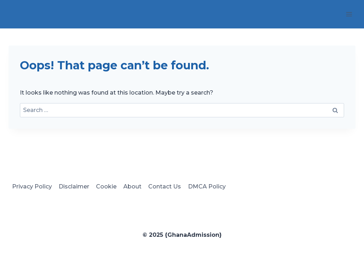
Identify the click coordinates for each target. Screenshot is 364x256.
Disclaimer (74, 186)
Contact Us (164, 186)
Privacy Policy (32, 186)
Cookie (106, 186)
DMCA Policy (207, 186)
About (132, 186)
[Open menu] (348, 14)
